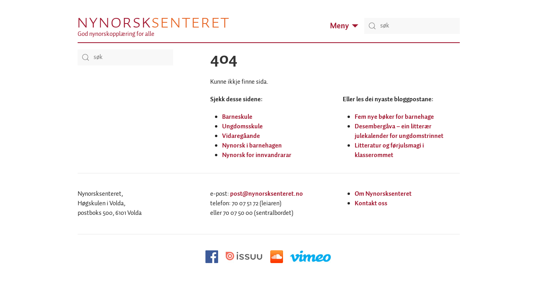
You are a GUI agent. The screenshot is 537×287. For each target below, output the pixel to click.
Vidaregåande (241, 136)
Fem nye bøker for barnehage (394, 117)
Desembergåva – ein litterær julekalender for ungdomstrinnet (399, 131)
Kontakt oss (371, 203)
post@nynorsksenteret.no (266, 194)
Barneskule (237, 117)
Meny (344, 26)
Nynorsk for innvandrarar (256, 155)
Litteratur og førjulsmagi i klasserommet (389, 150)
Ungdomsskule (242, 127)
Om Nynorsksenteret (383, 194)
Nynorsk (152, 22)
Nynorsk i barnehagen (252, 146)
